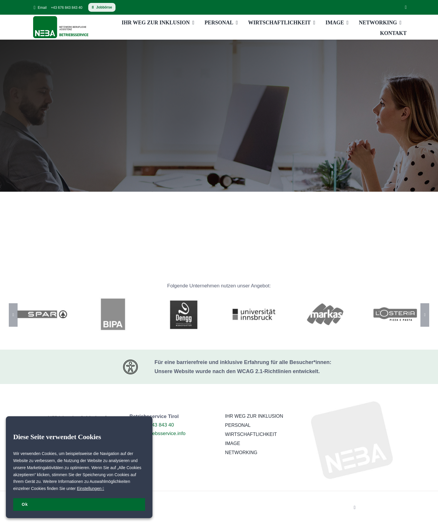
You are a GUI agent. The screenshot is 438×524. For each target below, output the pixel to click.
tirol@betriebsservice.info (158, 433)
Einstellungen (90, 488)
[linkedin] (406, 7)
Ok (25, 504)
